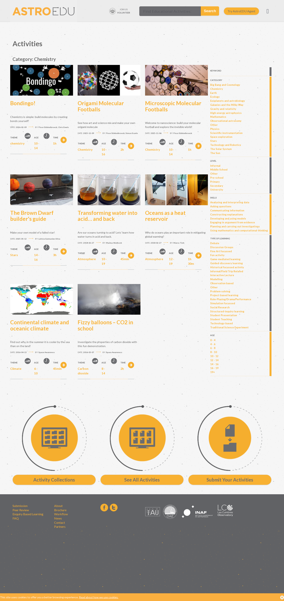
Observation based (222, 283)
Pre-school (217, 177)
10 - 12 (214, 356)
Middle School (219, 169)
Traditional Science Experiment (229, 327)
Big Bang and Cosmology (225, 84)
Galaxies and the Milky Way (226, 104)
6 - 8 (212, 348)
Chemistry (216, 88)
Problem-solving (220, 291)
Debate (214, 243)
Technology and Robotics (225, 144)
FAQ (16, 518)
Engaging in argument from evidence (232, 222)
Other (214, 124)
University (216, 189)
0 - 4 (212, 340)
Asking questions (220, 206)
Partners (60, 526)
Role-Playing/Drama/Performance (230, 299)
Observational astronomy (225, 120)
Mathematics (218, 116)
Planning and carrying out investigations (235, 226)
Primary (215, 181)
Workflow (61, 514)
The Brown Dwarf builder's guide (32, 215)
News (58, 518)
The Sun (215, 153)
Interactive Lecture (222, 275)
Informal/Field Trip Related (226, 271)
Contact (59, 522)
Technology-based (221, 323)
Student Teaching (221, 319)
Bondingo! (22, 103)
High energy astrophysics (226, 112)
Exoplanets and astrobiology (227, 100)
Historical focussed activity (227, 267)
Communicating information (227, 210)
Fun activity (217, 255)
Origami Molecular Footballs (101, 106)
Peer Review (21, 510)
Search (210, 11)
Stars (213, 140)
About (58, 506)
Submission (20, 506)
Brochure (60, 510)
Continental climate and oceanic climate (39, 325)
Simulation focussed (222, 303)
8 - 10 (213, 352)
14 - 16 (214, 364)
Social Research (220, 307)
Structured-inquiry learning (227, 311)
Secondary (216, 185)
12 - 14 (214, 360)
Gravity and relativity (223, 108)
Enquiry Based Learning (28, 514)
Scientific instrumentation (226, 132)
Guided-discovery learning (226, 263)
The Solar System (221, 148)
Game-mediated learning (225, 259)
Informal (215, 165)
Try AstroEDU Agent (241, 11)
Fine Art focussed (221, 251)
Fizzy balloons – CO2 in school (105, 325)
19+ (212, 372)
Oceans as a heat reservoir (165, 215)
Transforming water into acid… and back (107, 215)
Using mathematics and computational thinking (239, 230)
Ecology (215, 96)
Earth (213, 92)
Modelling (216, 279)
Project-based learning (224, 295)
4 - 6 (212, 344)
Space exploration (221, 136)
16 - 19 (214, 368)
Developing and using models (228, 218)
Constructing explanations (226, 214)
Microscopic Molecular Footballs (173, 106)
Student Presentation (223, 315)
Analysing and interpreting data (229, 202)
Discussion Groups (221, 247)
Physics (214, 128)
